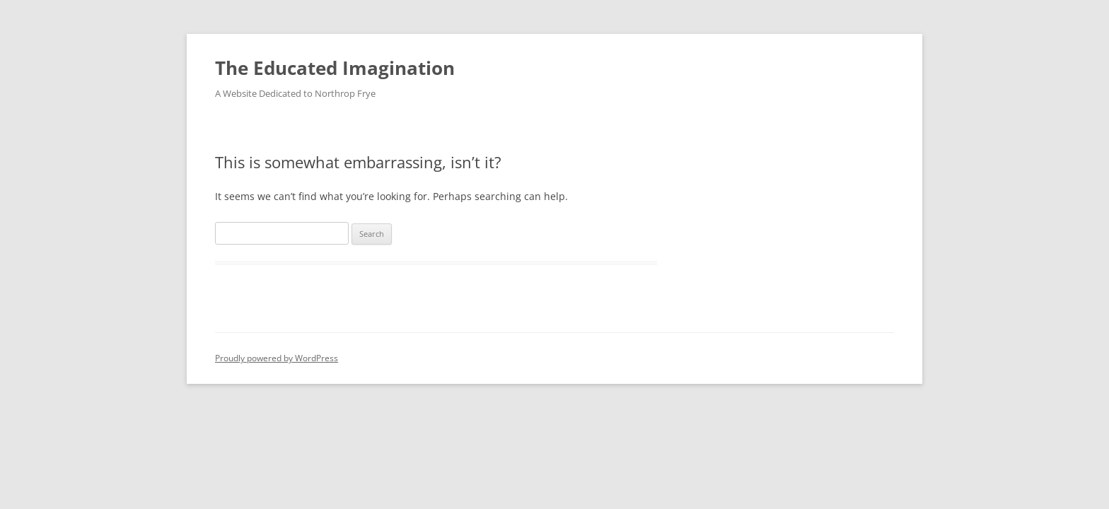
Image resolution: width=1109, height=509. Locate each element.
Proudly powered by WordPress (276, 358)
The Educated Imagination (335, 68)
